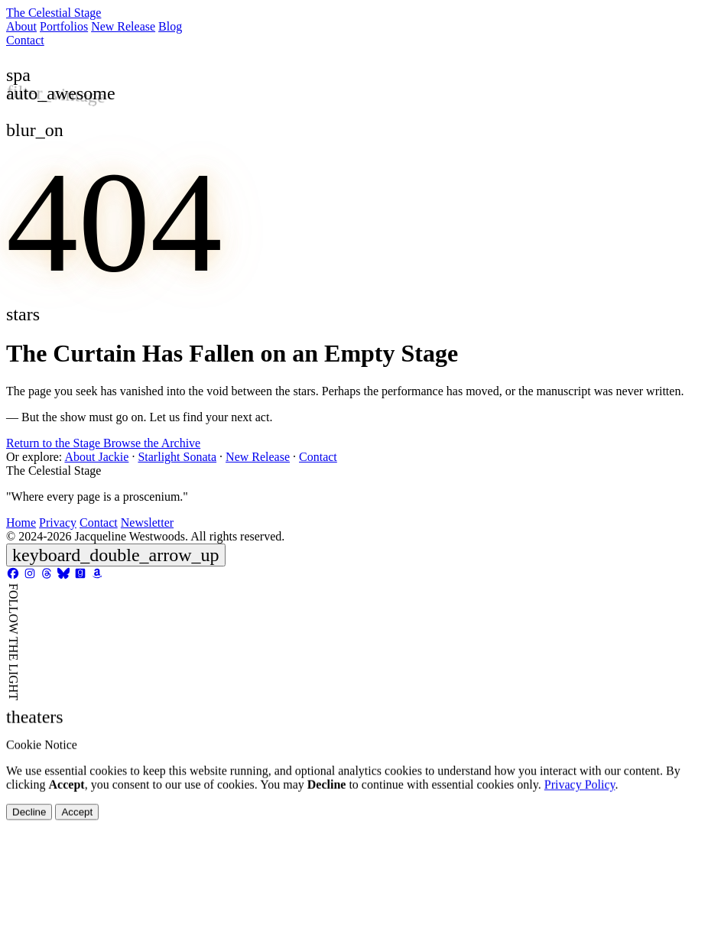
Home (21, 522)
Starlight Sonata (177, 456)
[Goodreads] (80, 576)
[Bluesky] (63, 576)
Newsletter (147, 522)
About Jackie (96, 456)
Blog (170, 26)
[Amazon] (97, 576)
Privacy (57, 522)
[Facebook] (13, 576)
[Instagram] (30, 576)
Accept (77, 847)
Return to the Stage (54, 443)
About (21, 26)
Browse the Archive (151, 443)
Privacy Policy (579, 819)
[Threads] (47, 576)
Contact (25, 40)
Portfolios (64, 26)
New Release (123, 26)
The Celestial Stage (53, 12)
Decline (29, 847)
